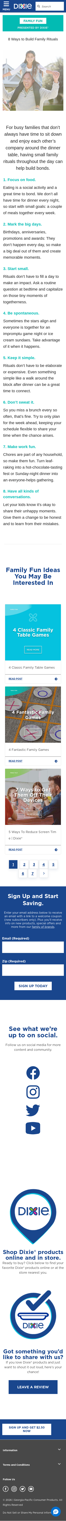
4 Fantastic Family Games (29, 750)
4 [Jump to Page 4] (43, 864)
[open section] (59, 1449)
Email (15, 938)
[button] (56, 1512)
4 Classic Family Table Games (32, 667)
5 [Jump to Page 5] (53, 864)
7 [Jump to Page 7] (33, 873)
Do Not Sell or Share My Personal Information (30, 1512)
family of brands (43, 927)
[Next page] (43, 873)
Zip (14, 961)
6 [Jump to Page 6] (23, 873)
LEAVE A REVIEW (33, 1387)
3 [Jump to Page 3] (34, 864)
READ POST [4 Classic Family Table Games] (33, 678)
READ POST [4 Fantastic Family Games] (33, 761)
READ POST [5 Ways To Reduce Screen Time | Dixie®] (33, 849)
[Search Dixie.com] (38, 6)
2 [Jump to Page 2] (24, 864)
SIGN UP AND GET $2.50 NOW (27, 1429)
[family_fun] (33, 23)
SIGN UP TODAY (33, 986)
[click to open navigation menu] (7, 6)
